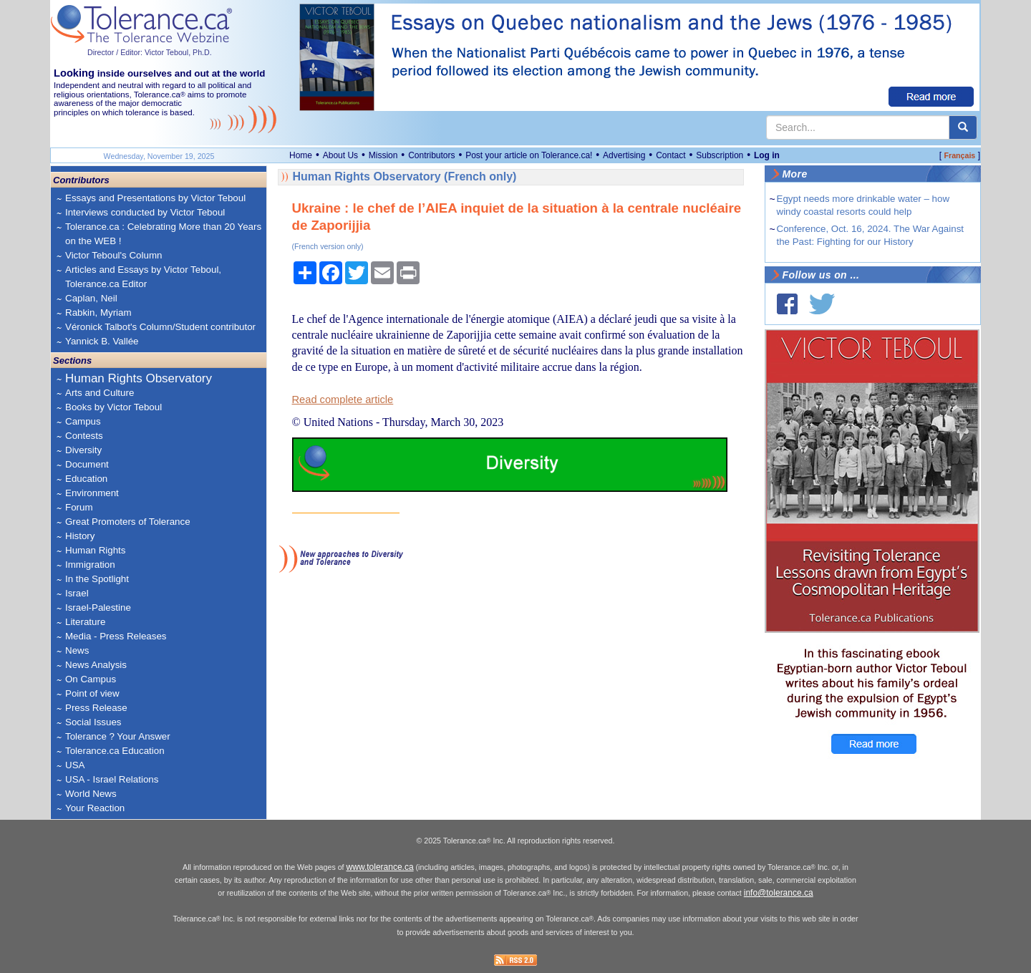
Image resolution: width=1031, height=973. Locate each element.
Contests (84, 435)
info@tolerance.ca (778, 893)
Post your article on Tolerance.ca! (528, 155)
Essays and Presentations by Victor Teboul (155, 198)
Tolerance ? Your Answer (117, 736)
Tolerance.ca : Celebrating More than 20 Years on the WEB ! (163, 233)
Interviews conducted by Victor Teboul (145, 212)
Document (87, 464)
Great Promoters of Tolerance (127, 521)
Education (86, 478)
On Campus (90, 679)
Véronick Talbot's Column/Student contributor (160, 326)
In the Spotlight (97, 578)
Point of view (92, 693)
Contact (670, 155)
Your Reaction (95, 808)
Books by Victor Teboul (113, 407)
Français (959, 155)
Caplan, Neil (91, 298)
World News (91, 793)
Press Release (96, 707)
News (77, 650)
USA (74, 765)
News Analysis (96, 664)
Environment (92, 493)
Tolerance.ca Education (115, 750)
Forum (79, 507)
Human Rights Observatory (138, 378)
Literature (85, 621)
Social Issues (93, 722)
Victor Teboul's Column (113, 255)
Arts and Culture (99, 392)
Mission (383, 155)
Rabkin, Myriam (98, 312)
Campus (83, 421)
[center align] (963, 127)
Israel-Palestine (98, 607)
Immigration (90, 564)
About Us (340, 155)
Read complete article (343, 399)
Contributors (431, 155)
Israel (77, 593)
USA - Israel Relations (111, 779)
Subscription (719, 155)
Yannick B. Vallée (102, 341)
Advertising (624, 155)
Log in (767, 155)
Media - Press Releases (115, 636)
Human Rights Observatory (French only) (405, 176)
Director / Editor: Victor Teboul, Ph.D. (149, 52)
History (80, 536)
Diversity (83, 450)
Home (300, 155)
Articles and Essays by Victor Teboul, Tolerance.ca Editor (143, 276)
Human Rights (95, 550)
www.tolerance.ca (380, 867)
